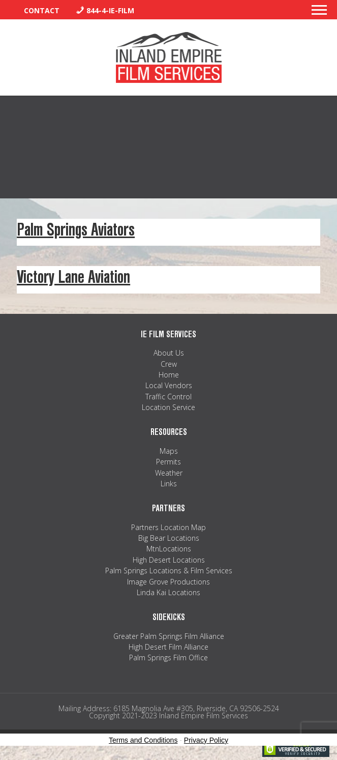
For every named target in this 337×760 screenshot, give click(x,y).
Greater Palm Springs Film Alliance (168, 636)
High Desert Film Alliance (168, 647)
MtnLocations (168, 548)
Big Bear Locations (168, 538)
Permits (168, 461)
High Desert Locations (169, 560)
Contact (41, 10)
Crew (169, 364)
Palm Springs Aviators (76, 229)
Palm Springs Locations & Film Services (168, 570)
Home (169, 374)
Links (169, 483)
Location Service (168, 407)
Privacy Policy (206, 740)
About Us (169, 353)
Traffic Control (168, 396)
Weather (168, 473)
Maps (169, 451)
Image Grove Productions (168, 582)
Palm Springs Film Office (168, 657)
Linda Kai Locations (168, 592)
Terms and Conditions (143, 740)
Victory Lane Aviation (73, 277)
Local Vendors (168, 385)
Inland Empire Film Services (169, 57)
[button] (319, 12)
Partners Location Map (168, 527)
